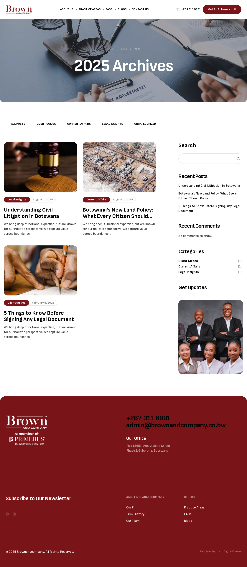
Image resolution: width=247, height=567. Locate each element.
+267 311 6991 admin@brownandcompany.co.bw (176, 421)
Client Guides (46, 124)
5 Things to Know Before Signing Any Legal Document (39, 316)
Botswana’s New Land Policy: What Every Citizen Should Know (118, 213)
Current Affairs (79, 124)
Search (187, 145)
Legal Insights (112, 124)
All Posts (18, 124)
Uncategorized (145, 124)
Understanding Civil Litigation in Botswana (31, 213)
